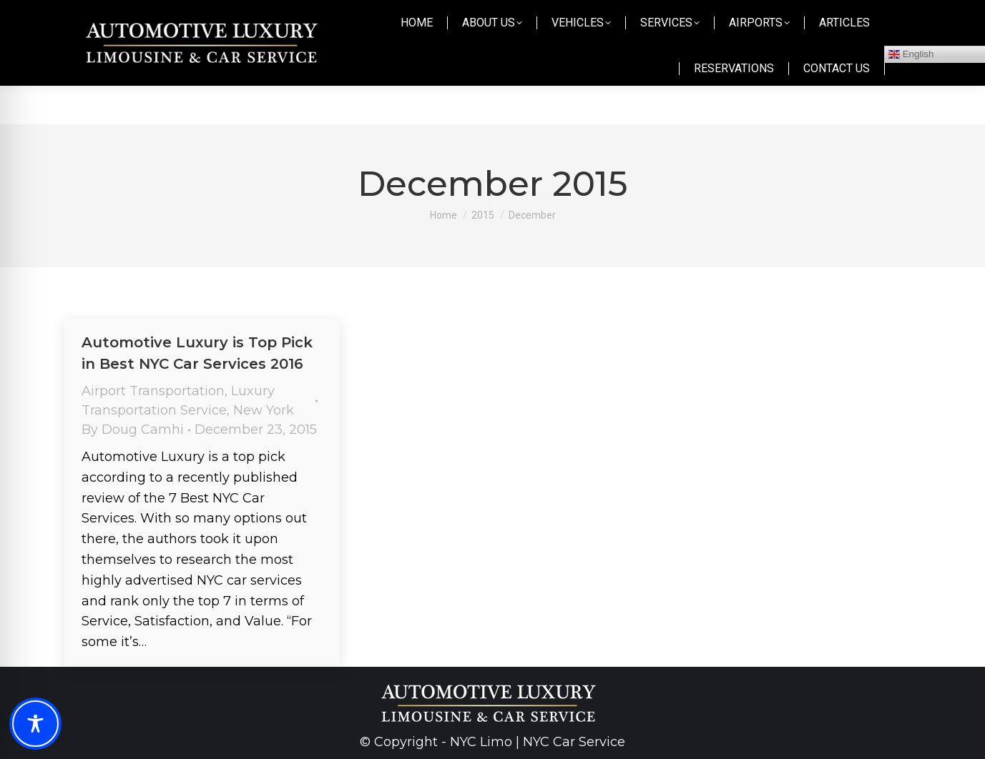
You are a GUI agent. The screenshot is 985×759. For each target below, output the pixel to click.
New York (263, 410)
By (133, 429)
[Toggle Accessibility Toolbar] (35, 723)
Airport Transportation (153, 391)
